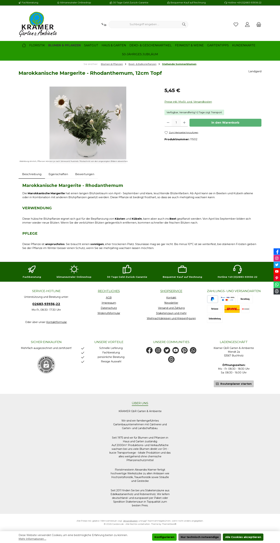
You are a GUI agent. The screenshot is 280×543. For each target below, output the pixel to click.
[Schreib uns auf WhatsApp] (193, 350)
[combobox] (144, 24)
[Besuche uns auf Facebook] (149, 350)
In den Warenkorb (225, 122)
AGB (109, 297)
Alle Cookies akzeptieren (243, 537)
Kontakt (171, 297)
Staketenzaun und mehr (171, 313)
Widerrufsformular (109, 313)
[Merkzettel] (236, 24)
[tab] (32, 174)
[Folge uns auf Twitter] (167, 350)
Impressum (109, 302)
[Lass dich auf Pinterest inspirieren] (184, 350)
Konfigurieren (164, 537)
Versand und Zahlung (171, 308)
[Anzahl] (176, 123)
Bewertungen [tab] (84, 174)
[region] (88, 125)
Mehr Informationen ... (32, 538)
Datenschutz (109, 308)
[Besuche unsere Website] (171, 359)
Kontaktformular (56, 322)
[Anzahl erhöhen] (184, 123)
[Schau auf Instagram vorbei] (158, 350)
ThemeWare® (169, 524)
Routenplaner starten (234, 383)
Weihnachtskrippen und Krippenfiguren (171, 318)
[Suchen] (184, 24)
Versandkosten (130, 520)
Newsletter (171, 302)
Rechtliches (109, 291)
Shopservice (171, 291)
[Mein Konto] (247, 24)
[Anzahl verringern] (168, 123)
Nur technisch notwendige (200, 537)
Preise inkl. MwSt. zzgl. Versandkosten (188, 101)
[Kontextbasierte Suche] (104, 24)
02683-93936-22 (46, 304)
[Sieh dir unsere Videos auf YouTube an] (176, 350)
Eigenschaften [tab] (58, 174)
